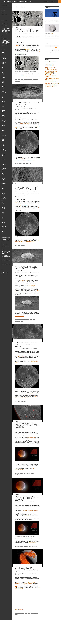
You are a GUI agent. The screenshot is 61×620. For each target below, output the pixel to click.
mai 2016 (3, 203)
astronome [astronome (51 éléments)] (54, 61)
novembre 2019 (4, 150)
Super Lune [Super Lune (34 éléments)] (54, 81)
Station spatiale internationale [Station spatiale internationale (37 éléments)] (49, 81)
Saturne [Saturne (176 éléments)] (47, 80)
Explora (3, 249)
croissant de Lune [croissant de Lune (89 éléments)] (49, 67)
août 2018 (3, 169)
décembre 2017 (4, 179)
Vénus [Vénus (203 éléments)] (53, 85)
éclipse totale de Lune (31, 437)
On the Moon (29, 163)
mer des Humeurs (27, 473)
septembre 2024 (4, 77)
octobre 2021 (3, 121)
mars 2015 (3, 221)
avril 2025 (3, 68)
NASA (30, 546)
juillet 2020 (3, 140)
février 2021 (3, 131)
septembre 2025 (4, 62)
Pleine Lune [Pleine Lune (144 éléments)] (48, 78)
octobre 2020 (3, 136)
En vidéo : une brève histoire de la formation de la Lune (26, 570)
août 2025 (3, 63)
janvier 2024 (3, 87)
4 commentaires (34, 348)
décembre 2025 (4, 58)
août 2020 (3, 139)
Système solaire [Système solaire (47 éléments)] (47, 82)
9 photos (52, 33)
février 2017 (3, 192)
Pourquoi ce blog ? (47, 1)
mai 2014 (3, 233)
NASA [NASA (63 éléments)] (49, 72)
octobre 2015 (3, 212)
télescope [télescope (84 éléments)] (47, 83)
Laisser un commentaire (35, 272)
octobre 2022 (3, 106)
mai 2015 (3, 218)
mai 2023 (3, 97)
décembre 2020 (4, 134)
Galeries (49, 7)
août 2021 (3, 124)
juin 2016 (3, 202)
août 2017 (3, 184)
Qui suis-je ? (52, 1)
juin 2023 (3, 96)
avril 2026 (3, 53)
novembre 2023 (4, 90)
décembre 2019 (4, 149)
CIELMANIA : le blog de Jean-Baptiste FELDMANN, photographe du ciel (16, 1)
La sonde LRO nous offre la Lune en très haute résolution (26, 345)
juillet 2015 (3, 216)
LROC (22, 74)
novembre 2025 (4, 59)
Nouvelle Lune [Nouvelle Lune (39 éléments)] (53, 72)
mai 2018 (3, 173)
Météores (3, 12)
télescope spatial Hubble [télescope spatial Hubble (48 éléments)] (53, 83)
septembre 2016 (4, 198)
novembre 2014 (4, 226)
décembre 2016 (4, 194)
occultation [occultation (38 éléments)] (53, 73)
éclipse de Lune (18, 473)
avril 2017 (3, 189)
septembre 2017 (4, 183)
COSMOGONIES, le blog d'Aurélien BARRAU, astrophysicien (5, 244)
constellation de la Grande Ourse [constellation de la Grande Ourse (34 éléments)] (49, 65)
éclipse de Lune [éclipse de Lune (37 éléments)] (57, 85)
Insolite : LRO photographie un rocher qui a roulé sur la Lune (27, 187)
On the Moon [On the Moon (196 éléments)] (49, 75)
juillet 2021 (3, 125)
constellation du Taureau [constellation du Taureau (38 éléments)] (48, 66)
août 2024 (3, 78)
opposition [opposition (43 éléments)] (54, 75)
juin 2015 (3, 217)
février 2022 (3, 116)
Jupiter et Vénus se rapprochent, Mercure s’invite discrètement (6, 26)
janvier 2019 (3, 163)
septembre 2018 (4, 168)
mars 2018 (3, 175)
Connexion (3, 271)
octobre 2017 (3, 182)
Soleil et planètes (4, 14)
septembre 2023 (4, 92)
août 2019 (3, 154)
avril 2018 (3, 174)
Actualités (17, 494)
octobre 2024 (3, 76)
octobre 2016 (3, 197)
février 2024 (3, 86)
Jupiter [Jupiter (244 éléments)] (47, 69)
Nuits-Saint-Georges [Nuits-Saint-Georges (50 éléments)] (48, 73)
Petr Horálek (27, 538)
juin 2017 (3, 187)
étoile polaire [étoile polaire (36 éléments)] (55, 86)
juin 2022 (3, 111)
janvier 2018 (3, 178)
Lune (24, 163)
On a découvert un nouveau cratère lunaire (27, 30)
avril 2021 (3, 129)
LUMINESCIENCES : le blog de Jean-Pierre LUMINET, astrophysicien (6, 252)
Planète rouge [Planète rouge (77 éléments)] (51, 76)
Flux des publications (4, 272)
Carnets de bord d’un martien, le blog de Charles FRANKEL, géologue (6, 240)
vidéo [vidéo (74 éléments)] (58, 83)
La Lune (16, 27)
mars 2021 (3, 130)
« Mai (46, 55)
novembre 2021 (4, 120)
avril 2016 (3, 204)
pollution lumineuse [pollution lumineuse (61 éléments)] (55, 78)
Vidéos (57, 1)
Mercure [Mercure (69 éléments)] (46, 72)
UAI (29, 312)
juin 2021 (3, 126)
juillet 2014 (3, 231)
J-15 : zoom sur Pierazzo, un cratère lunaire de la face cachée (26, 269)
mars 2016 (3, 206)
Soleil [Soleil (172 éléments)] (51, 80)
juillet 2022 (3, 110)
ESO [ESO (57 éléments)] (53, 67)
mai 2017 (3, 188)
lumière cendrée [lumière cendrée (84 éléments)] (53, 69)
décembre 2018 (4, 164)
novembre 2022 (4, 105)
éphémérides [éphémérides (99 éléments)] (48, 86)
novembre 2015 (4, 211)
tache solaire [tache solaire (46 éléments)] (54, 82)
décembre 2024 (4, 73)
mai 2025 (3, 67)
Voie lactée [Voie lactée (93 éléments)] (48, 85)
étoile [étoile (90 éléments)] (52, 86)
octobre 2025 (3, 61)
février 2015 (3, 222)
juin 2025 (3, 66)
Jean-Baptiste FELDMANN (27, 108)
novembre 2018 (4, 165)
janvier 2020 (3, 148)
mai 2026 (3, 52)
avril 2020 (3, 144)
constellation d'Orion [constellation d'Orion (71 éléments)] (49, 64)
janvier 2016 (3, 208)
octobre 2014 (3, 227)
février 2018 (3, 177)
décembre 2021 (4, 119)
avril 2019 (3, 159)
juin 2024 (3, 81)
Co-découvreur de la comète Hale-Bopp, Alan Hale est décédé (5, 23)
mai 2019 (3, 158)
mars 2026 (3, 54)
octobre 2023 (3, 91)
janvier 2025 (3, 72)
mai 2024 (3, 82)
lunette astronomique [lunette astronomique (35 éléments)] (51, 71)
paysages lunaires (28, 49)
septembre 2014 (4, 228)
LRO (21, 163)
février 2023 (3, 101)
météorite (33, 473)
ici (33, 468)
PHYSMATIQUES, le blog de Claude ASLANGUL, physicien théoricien (6, 260)
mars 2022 (3, 115)
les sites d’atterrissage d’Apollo (24, 76)
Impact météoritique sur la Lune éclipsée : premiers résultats (27, 425)
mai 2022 (3, 112)
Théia (17, 614)
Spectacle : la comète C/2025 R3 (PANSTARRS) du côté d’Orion (5, 38)
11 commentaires (56, 21)
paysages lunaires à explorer (25, 123)
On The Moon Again (24, 280)
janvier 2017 (3, 193)
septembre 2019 (4, 153)
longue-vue (17, 45)
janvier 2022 (3, 117)
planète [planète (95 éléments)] (46, 76)
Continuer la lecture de (34, 76)
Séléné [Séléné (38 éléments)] (51, 82)
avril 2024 (3, 83)
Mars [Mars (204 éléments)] (55, 71)
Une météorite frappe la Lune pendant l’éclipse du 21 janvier (27, 498)
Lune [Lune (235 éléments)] (46, 71)
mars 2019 (3, 160)
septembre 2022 (4, 107)
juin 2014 (3, 232)
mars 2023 (3, 100)
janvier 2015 (3, 223)
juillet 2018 (3, 170)
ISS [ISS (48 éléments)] (54, 67)
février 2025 (3, 71)
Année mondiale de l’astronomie (31, 393)
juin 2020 (3, 141)
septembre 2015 (4, 213)
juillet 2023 (3, 95)
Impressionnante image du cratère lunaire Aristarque (27, 105)
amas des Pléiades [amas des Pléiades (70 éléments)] (48, 61)
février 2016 (3, 207)
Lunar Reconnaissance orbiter (27, 286)
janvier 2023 (3, 102)
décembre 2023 (4, 88)
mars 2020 (3, 145)
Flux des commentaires (5, 273)
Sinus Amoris (18, 81)
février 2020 (3, 146)
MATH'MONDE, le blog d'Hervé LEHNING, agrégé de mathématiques (6, 256)
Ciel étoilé (3, 10)
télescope (23, 47)
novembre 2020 (4, 135)
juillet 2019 (3, 155)
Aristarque (17, 163)
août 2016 (3, 199)
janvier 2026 (3, 57)
